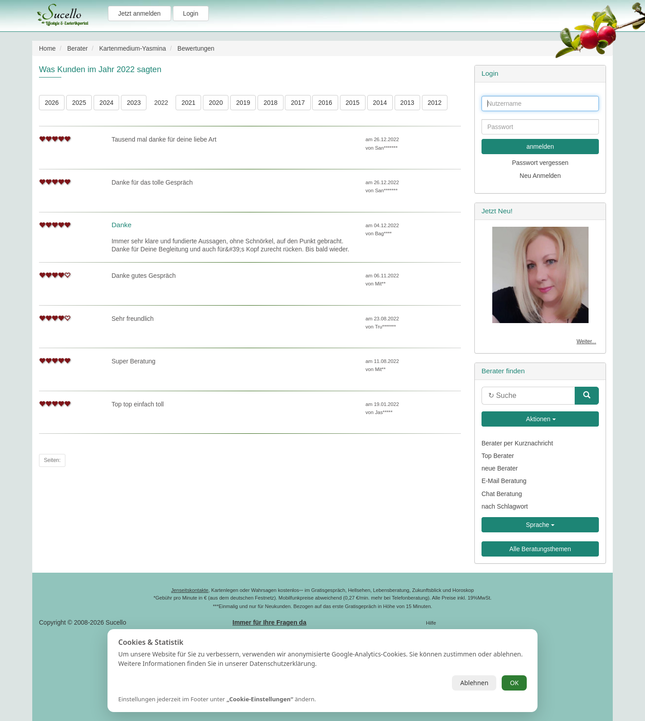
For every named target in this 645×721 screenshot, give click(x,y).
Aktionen (540, 419)
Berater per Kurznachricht (517, 443)
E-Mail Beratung (504, 480)
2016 (325, 102)
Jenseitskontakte (189, 590)
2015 (353, 102)
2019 (243, 102)
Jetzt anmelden (139, 13)
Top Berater (498, 455)
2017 (298, 102)
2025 (79, 102)
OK (514, 682)
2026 (52, 102)
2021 (188, 102)
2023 (134, 102)
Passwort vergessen (540, 162)
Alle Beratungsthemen (540, 549)
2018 (270, 102)
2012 (435, 102)
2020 (216, 102)
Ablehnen (474, 682)
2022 (161, 102)
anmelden (540, 146)
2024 (106, 102)
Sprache (540, 524)
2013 (407, 102)
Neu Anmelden (540, 175)
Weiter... (586, 341)
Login (190, 13)
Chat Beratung (502, 493)
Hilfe (431, 623)
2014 (380, 102)
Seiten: (52, 460)
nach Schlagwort (505, 506)
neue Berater (500, 468)
